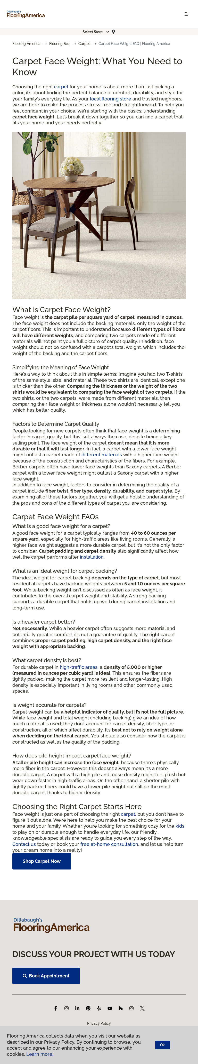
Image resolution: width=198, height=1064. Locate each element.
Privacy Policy (99, 1023)
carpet (61, 86)
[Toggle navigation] (187, 14)
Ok (162, 1045)
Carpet (84, 44)
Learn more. (39, 1054)
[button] (96, 32)
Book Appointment (46, 975)
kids (180, 826)
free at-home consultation (109, 844)
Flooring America (26, 44)
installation (92, 557)
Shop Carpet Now (42, 861)
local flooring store (110, 98)
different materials (101, 454)
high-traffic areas (78, 667)
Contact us (24, 844)
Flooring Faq (59, 44)
